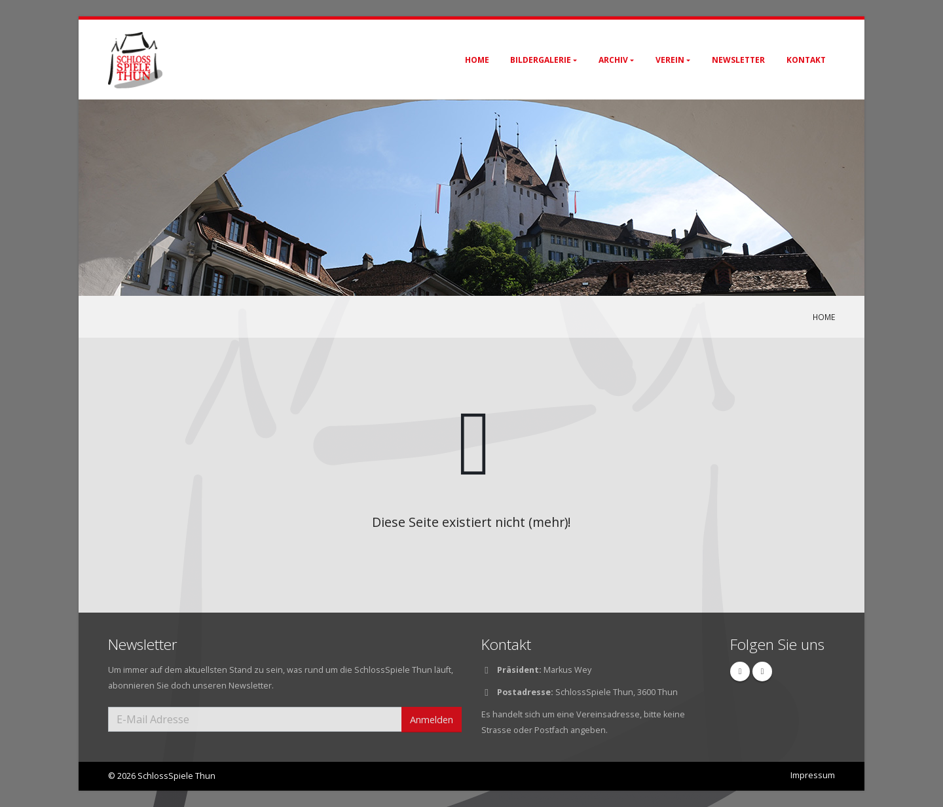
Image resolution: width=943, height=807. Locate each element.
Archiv (613, 59)
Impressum (812, 775)
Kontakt (806, 59)
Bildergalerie (540, 59)
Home (477, 59)
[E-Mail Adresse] (255, 719)
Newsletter (738, 59)
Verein (670, 59)
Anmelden (431, 719)
